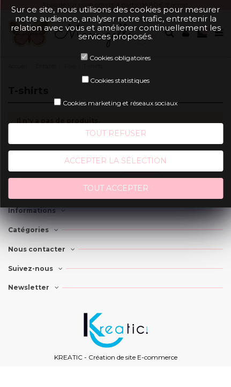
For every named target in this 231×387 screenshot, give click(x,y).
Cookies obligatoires (120, 58)
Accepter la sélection (115, 161)
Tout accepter (115, 188)
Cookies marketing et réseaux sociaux (120, 103)
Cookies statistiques (120, 80)
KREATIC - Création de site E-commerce (115, 357)
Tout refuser (115, 133)
